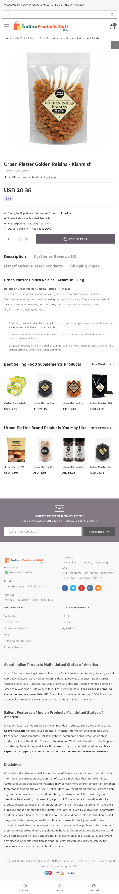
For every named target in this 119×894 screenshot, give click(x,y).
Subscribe (96, 531)
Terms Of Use (12, 622)
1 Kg (8, 198)
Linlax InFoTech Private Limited (96, 861)
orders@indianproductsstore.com (25, 586)
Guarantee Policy (15, 628)
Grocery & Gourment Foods (82, 38)
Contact (67, 622)
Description (15, 256)
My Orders (68, 628)
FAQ (6, 634)
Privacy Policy (13, 647)
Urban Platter (21, 170)
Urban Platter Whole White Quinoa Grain (28, 467)
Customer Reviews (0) (55, 256)
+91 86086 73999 (18, 572)
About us (9, 615)
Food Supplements (50, 38)
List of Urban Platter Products (33, 266)
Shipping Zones (85, 266)
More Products (100, 364)
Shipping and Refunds (18, 640)
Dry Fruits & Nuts (25, 38)
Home (8, 38)
